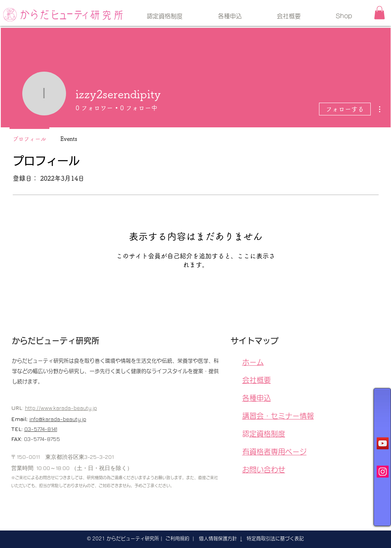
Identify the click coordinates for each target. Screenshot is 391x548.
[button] (379, 12)
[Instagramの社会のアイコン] (383, 472)
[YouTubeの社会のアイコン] (383, 443)
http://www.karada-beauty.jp (61, 407)
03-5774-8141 (40, 428)
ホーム (256, 362)
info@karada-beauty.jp (57, 418)
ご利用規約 (177, 538)
